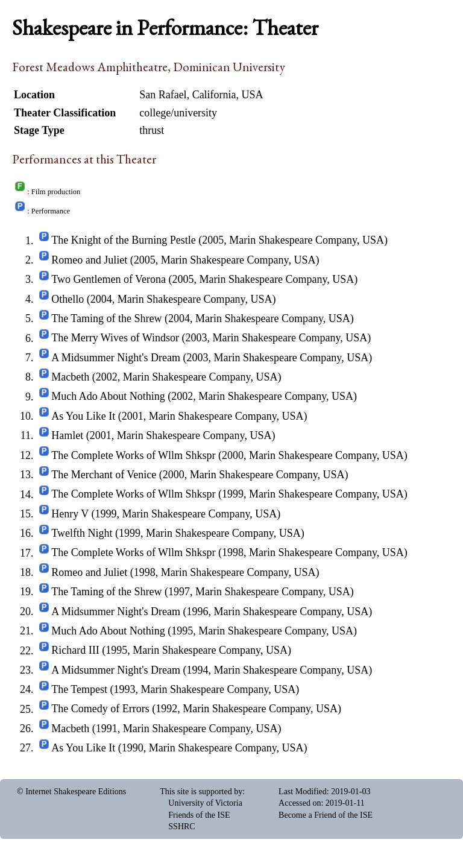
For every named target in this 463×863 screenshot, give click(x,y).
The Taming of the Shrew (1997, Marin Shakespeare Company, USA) (202, 592)
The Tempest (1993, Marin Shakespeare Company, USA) (175, 689)
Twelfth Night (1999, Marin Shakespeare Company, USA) (177, 533)
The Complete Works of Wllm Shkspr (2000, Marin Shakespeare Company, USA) (229, 455)
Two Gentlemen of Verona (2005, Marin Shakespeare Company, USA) (204, 279)
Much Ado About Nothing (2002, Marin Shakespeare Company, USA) (204, 397)
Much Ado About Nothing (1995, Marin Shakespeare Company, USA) (204, 631)
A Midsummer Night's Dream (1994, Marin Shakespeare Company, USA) (211, 670)
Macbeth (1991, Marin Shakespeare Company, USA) (166, 728)
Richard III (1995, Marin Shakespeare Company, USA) (171, 651)
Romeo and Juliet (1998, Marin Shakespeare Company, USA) (185, 572)
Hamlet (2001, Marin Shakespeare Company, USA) (163, 435)
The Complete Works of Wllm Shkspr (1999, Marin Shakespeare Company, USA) (229, 494)
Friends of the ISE (199, 815)
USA (252, 95)
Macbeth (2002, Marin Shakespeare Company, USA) (166, 377)
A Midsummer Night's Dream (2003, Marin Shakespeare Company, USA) (211, 358)
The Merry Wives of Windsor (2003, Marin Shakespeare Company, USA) (211, 338)
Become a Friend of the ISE (326, 815)
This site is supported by (201, 791)
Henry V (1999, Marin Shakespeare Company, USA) (165, 514)
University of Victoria (205, 803)
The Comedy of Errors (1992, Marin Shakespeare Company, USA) (196, 709)
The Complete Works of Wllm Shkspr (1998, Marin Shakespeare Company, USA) (229, 553)
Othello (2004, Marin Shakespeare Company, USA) (163, 299)
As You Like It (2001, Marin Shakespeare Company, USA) (179, 416)
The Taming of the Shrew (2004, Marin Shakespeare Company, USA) (202, 318)
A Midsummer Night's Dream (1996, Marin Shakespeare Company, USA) (211, 611)
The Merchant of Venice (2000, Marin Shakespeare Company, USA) (199, 475)
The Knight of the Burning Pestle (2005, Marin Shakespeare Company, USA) (219, 241)
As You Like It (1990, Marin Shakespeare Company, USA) (179, 748)
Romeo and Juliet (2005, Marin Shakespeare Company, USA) (185, 260)
